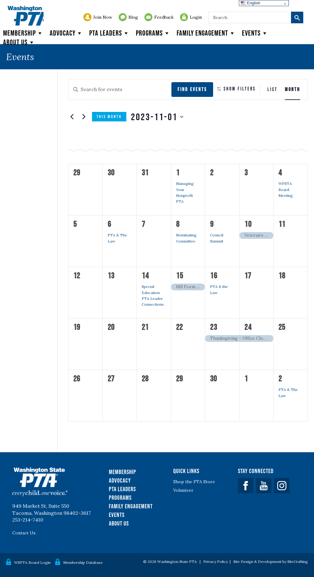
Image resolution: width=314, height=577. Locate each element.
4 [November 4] (280, 172)
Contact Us (24, 533)
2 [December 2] (280, 378)
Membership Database (83, 562)
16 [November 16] (213, 275)
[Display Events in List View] (272, 89)
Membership (23, 33)
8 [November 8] (178, 223)
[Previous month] (71, 116)
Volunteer (183, 490)
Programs (153, 33)
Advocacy (66, 33)
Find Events (185, 89)
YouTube (263, 485)
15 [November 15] (179, 275)
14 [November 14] (145, 275)
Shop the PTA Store (194, 481)
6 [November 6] (109, 223)
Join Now (102, 17)
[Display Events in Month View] (292, 89)
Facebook (245, 485)
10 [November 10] (248, 223)
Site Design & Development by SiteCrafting (270, 561)
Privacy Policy (215, 561)
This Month (109, 116)
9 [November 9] (212, 223)
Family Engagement (206, 33)
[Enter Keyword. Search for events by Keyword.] (116, 89)
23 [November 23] (213, 326)
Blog (133, 17)
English (250, 3)
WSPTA (34, 23)
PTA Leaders (109, 33)
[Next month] (83, 116)
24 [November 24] (248, 326)
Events (255, 33)
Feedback (164, 17)
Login (196, 17)
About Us (119, 523)
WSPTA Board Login (32, 562)
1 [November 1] (178, 172)
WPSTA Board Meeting (285, 189)
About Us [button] (19, 42)
